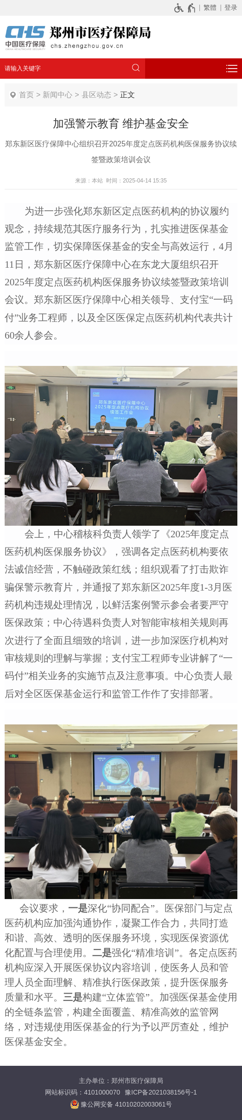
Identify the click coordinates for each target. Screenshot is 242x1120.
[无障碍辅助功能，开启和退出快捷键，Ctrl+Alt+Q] (185, 7)
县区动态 (96, 95)
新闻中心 (57, 95)
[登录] (229, 7)
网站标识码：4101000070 (82, 1092)
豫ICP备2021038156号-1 (161, 1092)
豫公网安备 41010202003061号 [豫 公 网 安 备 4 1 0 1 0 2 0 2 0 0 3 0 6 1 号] (121, 1104)
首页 (26, 95)
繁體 (210, 7)
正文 (127, 95)
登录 (230, 7)
